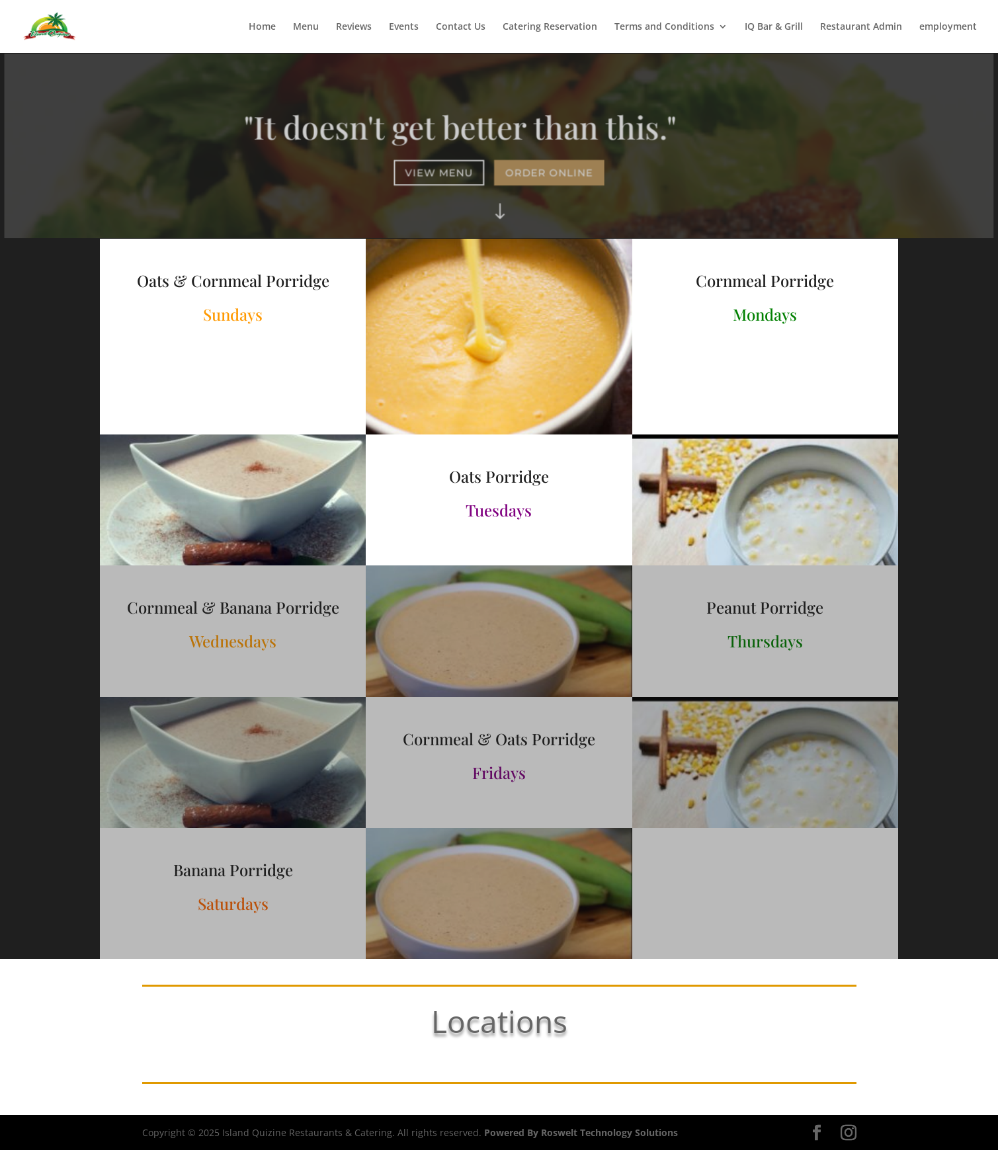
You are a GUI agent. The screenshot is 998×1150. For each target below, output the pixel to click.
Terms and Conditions (664, 27)
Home (262, 27)
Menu (306, 27)
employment (948, 27)
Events (404, 27)
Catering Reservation (550, 27)
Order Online (548, 172)
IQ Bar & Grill (774, 27)
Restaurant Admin (861, 27)
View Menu (440, 172)
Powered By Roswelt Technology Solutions (581, 1132)
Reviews (354, 27)
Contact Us (460, 27)
